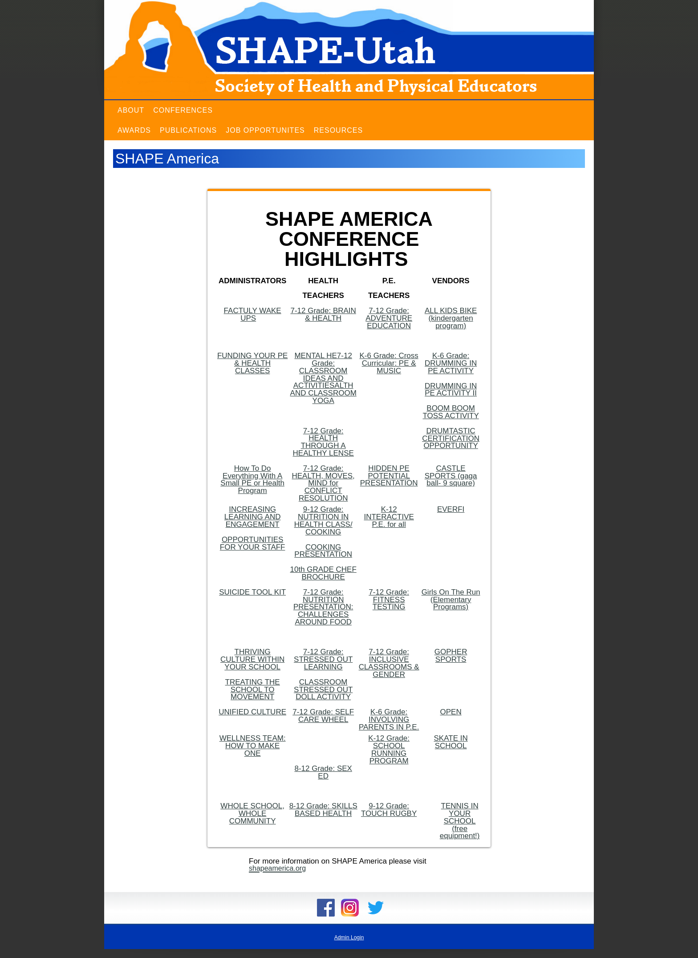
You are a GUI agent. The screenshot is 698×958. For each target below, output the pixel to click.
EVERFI (450, 509)
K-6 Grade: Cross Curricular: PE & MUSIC (389, 363)
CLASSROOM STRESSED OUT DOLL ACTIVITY (323, 689)
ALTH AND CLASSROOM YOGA (323, 393)
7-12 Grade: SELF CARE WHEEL (323, 716)
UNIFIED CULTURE (252, 712)
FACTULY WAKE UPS (252, 314)
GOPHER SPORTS (450, 656)
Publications (188, 130)
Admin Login (349, 937)
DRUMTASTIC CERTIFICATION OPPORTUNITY (450, 438)
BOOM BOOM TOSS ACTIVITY (450, 412)
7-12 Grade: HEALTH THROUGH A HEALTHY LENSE (323, 442)
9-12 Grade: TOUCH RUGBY (389, 810)
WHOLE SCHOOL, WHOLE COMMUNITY (252, 813)
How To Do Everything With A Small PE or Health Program (252, 479)
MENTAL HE (315, 355)
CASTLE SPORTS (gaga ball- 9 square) (451, 476)
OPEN (451, 712)
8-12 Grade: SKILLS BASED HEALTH (323, 810)
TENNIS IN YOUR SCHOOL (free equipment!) (460, 821)
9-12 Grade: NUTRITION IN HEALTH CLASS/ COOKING (323, 520)
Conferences (183, 110)
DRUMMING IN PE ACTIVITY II (451, 390)
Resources (338, 130)
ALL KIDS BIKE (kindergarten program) (451, 318)
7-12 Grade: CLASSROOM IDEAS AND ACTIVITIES (322, 370)
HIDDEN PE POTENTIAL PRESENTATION (389, 476)
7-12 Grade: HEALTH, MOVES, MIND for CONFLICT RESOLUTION (323, 483)
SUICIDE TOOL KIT (252, 592)
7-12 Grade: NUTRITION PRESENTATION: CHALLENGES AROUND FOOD (323, 607)
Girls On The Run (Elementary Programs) (451, 599)
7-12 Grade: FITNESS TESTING (389, 599)
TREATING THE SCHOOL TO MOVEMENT (252, 689)
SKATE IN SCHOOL (451, 742)
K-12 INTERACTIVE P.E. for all (389, 517)
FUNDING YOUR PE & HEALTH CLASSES (252, 363)
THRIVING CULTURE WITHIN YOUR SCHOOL (252, 659)
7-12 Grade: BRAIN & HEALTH (323, 314)
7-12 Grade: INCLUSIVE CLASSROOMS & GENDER (389, 663)
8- (297, 768)
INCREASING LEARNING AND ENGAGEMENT (252, 517)
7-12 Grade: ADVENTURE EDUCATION (388, 318)
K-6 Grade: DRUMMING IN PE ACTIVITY (451, 363)
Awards (134, 130)
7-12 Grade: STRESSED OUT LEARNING (323, 659)
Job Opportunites (265, 130)
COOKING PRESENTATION (323, 551)
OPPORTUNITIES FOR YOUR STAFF (252, 543)
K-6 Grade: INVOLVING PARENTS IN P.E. (389, 719)
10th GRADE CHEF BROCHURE (323, 573)
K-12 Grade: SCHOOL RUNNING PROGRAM (389, 749)
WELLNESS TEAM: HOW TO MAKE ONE (252, 746)
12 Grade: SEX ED (326, 772)
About (131, 110)
